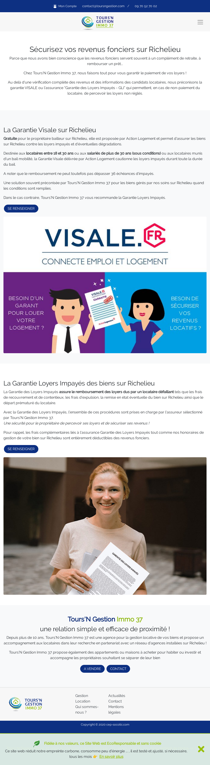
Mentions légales (116, 709)
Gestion (81, 695)
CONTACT (118, 669)
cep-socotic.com (117, 724)
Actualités (116, 695)
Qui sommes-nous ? (87, 709)
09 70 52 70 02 (146, 6)
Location (82, 701)
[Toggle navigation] (200, 22)
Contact (115, 701)
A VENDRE (92, 669)
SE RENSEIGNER (21, 208)
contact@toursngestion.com (103, 6)
